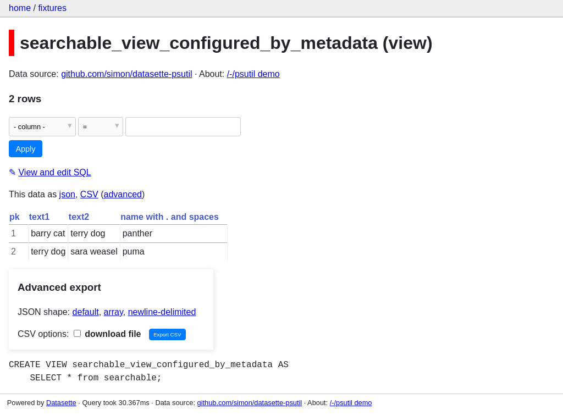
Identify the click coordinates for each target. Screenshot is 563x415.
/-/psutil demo (253, 74)
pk (14, 217)
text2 (79, 217)
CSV (89, 194)
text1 (39, 217)
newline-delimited (162, 312)
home (20, 8)
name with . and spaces (169, 217)
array (113, 312)
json (67, 194)
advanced (123, 194)
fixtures (52, 8)
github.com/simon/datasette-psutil (126, 74)
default (86, 312)
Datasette (61, 403)
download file (107, 334)
